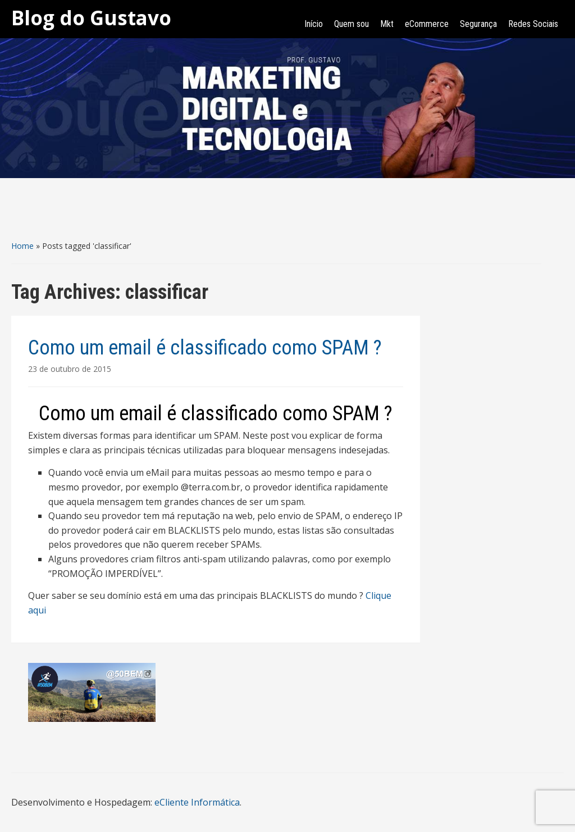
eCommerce (427, 24)
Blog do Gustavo (91, 17)
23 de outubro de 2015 (69, 368)
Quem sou (351, 24)
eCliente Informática (197, 802)
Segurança (478, 24)
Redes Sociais (533, 24)
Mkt (387, 24)
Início (313, 24)
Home (22, 245)
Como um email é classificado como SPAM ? (205, 348)
